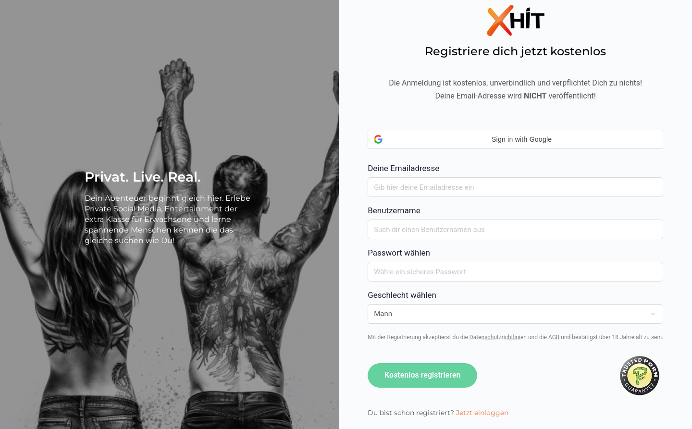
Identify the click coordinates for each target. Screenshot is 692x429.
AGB (553, 337)
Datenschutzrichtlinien (498, 337)
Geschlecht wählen (402, 295)
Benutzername (394, 210)
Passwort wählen (399, 252)
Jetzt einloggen (482, 412)
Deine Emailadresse (515, 151)
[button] (515, 139)
